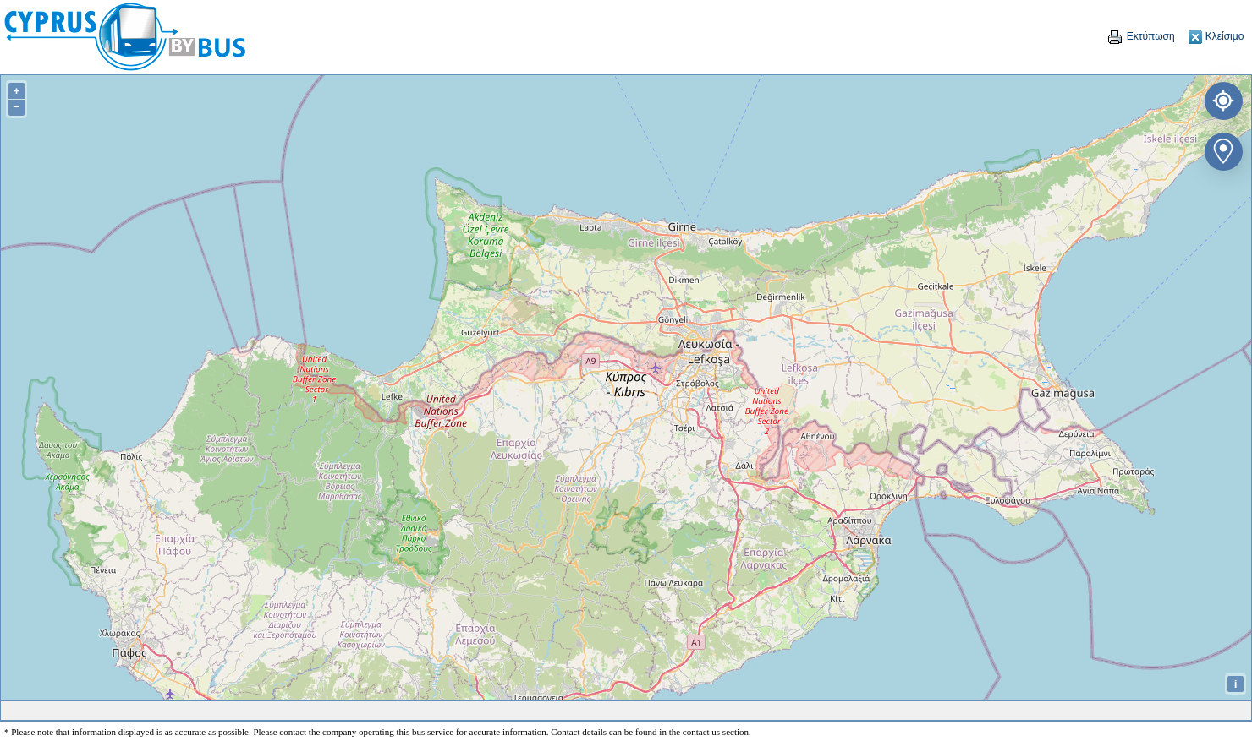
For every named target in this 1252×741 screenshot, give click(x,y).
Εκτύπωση (1140, 36)
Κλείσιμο (1216, 36)
